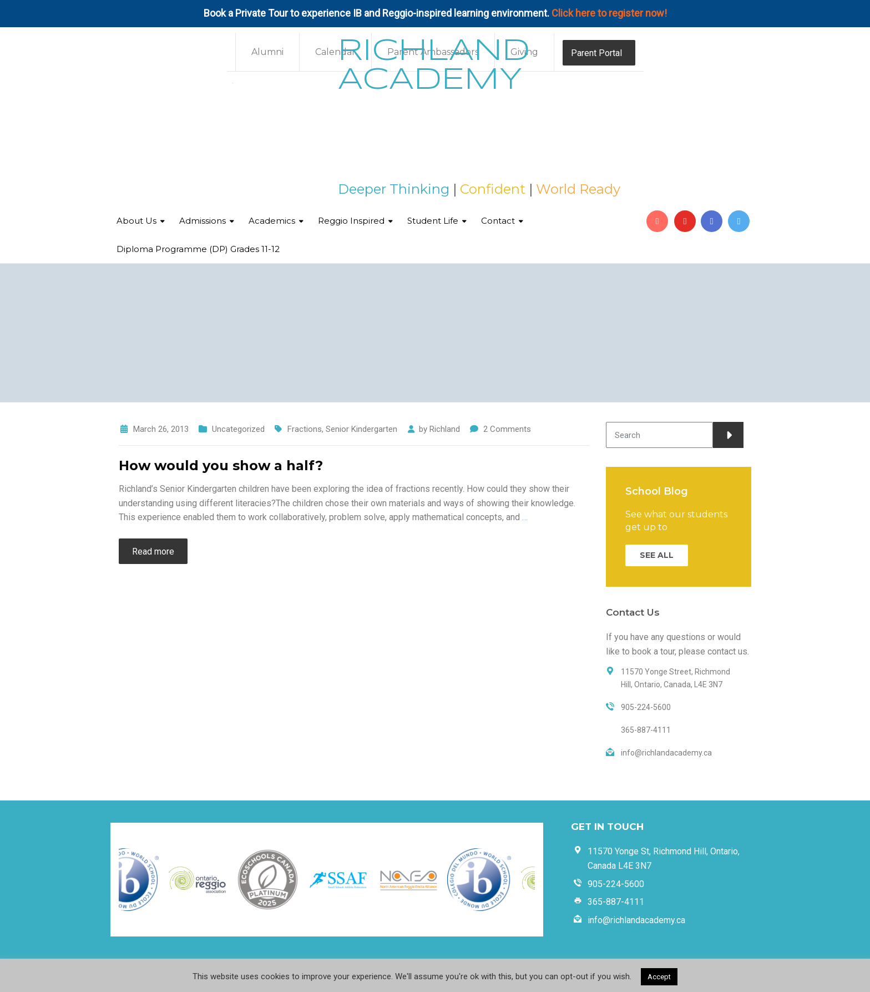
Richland (444, 429)
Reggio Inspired (351, 220)
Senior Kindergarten (361, 429)
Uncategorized (238, 429)
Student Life (432, 220)
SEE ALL (657, 555)
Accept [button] (659, 977)
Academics (272, 220)
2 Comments (507, 429)
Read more (153, 551)
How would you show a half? (221, 465)
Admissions (202, 220)
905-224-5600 (616, 884)
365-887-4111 (616, 902)
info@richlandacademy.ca (636, 920)
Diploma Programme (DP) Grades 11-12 (198, 249)
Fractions (304, 429)
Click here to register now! (609, 13)
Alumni (267, 52)
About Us (136, 220)
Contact (498, 220)
